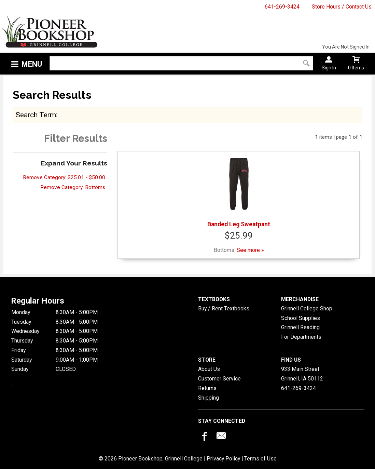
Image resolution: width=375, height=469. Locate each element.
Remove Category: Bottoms (72, 187)
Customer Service (219, 378)
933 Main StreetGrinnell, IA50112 (302, 374)
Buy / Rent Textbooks (223, 308)
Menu (32, 64)
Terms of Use (260, 458)
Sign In (329, 67)
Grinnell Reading (300, 327)
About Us (209, 369)
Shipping (208, 397)
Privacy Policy (223, 458)
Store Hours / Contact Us (342, 6)
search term (36, 114)
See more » (250, 250)
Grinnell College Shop (306, 308)
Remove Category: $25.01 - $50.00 (64, 177)
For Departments (301, 337)
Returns (207, 388)
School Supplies (300, 318)
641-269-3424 (282, 6)
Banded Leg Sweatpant (238, 191)
